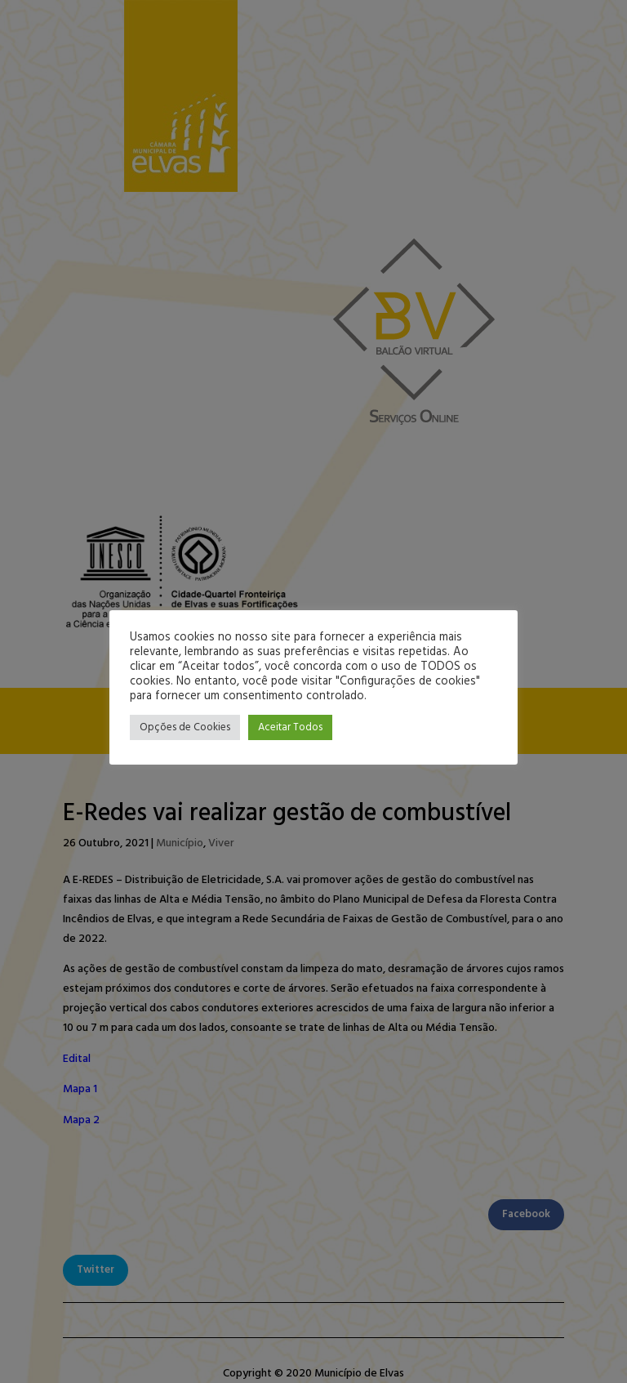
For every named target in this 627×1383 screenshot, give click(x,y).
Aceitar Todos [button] (290, 727)
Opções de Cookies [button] (185, 727)
